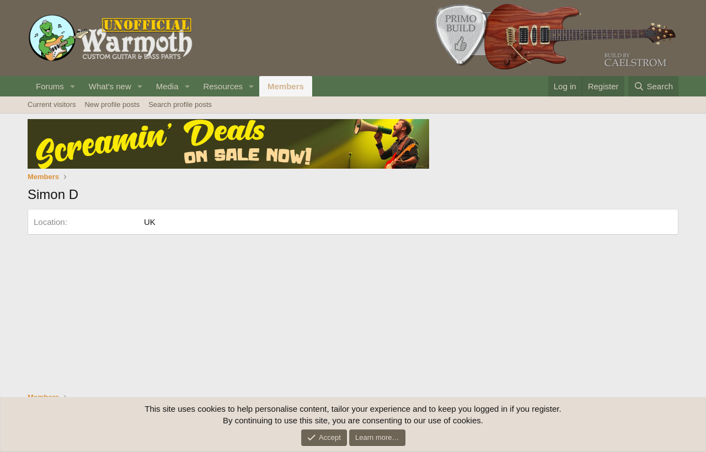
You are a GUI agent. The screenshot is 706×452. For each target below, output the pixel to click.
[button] (73, 86)
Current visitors (52, 104)
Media (167, 86)
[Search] (653, 86)
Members (286, 86)
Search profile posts (180, 104)
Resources (223, 86)
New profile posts (112, 104)
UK (150, 222)
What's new (110, 86)
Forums (50, 86)
